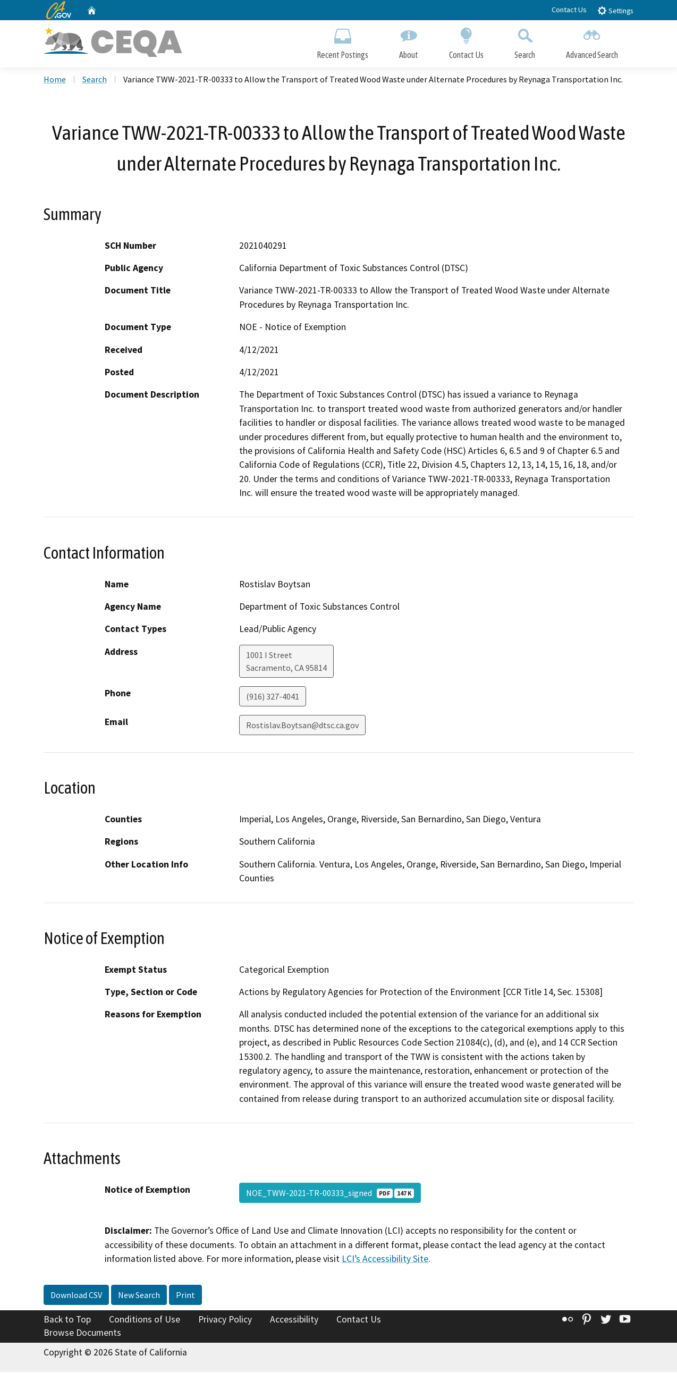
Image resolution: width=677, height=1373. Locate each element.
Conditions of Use (144, 1320)
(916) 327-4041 (272, 697)
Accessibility (294, 1320)
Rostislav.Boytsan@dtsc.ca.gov (302, 726)
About (408, 41)
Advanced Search (592, 41)
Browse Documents (82, 1334)
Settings (615, 10)
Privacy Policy (225, 1320)
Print (185, 1295)
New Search (139, 1295)
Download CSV (76, 1295)
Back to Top (67, 1320)
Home (55, 80)
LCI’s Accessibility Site (385, 1260)
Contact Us (569, 9)
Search (525, 41)
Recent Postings (342, 41)
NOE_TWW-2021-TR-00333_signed (330, 1194)
